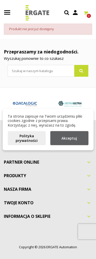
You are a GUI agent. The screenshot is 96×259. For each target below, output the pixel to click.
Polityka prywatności (27, 138)
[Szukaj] (48, 71)
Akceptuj (69, 138)
